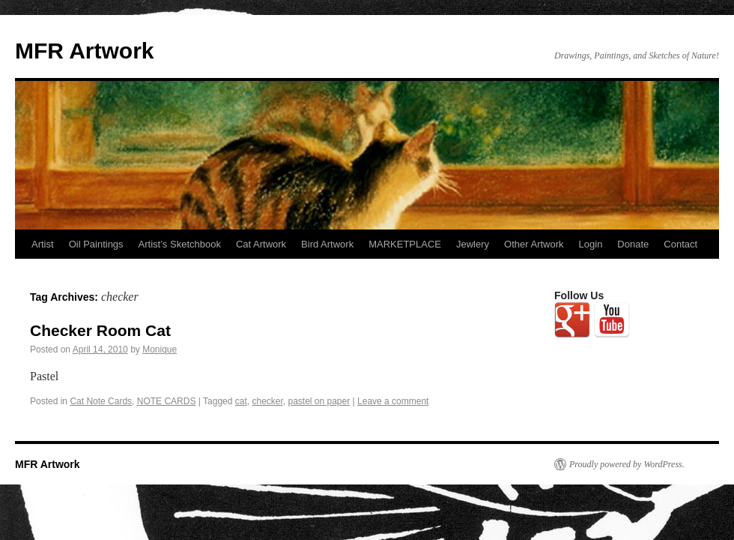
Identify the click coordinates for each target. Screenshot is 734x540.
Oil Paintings (96, 244)
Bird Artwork (327, 244)
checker (267, 401)
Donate (633, 244)
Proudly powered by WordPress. (627, 464)
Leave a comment (392, 401)
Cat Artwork (261, 244)
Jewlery (472, 244)
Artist (42, 244)
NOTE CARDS (166, 401)
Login (591, 244)
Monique (159, 349)
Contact (680, 244)
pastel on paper (319, 401)
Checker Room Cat (100, 330)
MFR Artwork (84, 50)
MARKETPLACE (404, 244)
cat (241, 401)
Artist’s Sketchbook (180, 244)
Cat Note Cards (101, 401)
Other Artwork (533, 244)
